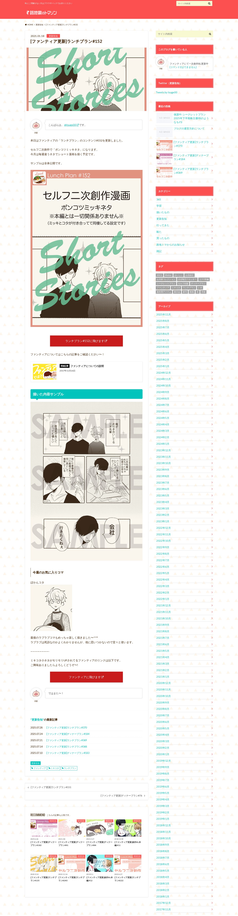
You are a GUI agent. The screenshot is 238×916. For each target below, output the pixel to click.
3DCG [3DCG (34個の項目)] (159, 273)
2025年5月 (162, 337)
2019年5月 (162, 780)
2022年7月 (162, 552)
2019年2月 (162, 799)
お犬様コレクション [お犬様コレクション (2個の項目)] (166, 277)
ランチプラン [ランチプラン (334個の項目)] (189, 285)
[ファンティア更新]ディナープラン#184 (67, 735)
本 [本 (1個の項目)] (198, 289)
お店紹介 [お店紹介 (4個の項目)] (189, 273)
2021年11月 (162, 603)
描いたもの (162, 210)
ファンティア (40, 769)
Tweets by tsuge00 (166, 92)
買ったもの (162, 236)
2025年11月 (162, 312)
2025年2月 (162, 356)
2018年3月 (162, 869)
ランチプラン (70, 769)
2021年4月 (162, 647)
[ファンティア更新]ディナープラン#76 (121, 797)
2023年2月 (162, 508)
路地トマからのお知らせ (169, 242)
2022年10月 (162, 533)
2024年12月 (162, 369)
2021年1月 (162, 666)
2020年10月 (162, 685)
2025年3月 (162, 350)
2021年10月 (162, 609)
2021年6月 (162, 635)
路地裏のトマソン (158, 910)
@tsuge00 (70, 124)
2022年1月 (162, 590)
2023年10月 (162, 457)
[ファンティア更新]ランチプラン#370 (66, 729)
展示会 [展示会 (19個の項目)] (177, 289)
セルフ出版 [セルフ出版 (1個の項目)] (183, 281)
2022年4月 (162, 571)
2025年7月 (162, 324)
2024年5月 (162, 413)
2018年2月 (162, 875)
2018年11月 (162, 818)
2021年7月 (162, 628)
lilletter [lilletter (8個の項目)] (168, 273)
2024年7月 (162, 400)
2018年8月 (162, 837)
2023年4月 (162, 495)
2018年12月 (162, 812)
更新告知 (37, 721)
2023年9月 (162, 464)
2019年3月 (162, 793)
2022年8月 (162, 546)
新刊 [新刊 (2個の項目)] (185, 289)
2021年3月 (162, 654)
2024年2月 (162, 432)
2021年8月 (162, 622)
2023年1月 (162, 514)
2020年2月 (162, 736)
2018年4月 (162, 863)
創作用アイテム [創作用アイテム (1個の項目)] (164, 289)
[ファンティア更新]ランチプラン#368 (66, 748)
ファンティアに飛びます (85, 678)
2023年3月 (162, 502)
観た (158, 229)
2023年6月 (162, 483)
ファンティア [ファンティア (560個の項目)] (163, 285)
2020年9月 (162, 692)
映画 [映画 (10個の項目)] (192, 289)
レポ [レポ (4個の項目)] (200, 285)
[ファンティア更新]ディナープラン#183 (67, 754)
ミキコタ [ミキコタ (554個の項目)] (176, 285)
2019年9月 (162, 755)
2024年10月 (162, 381)
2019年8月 (162, 761)
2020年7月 (162, 704)
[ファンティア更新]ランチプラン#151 (51, 788)
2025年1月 (162, 362)
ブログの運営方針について (179, 128)
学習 (158, 204)
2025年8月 (162, 318)
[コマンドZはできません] (183, 67)
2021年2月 (162, 660)
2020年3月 (162, 730)
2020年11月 (162, 679)
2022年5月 (162, 565)
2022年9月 (162, 540)
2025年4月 (162, 343)
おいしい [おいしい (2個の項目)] (178, 273)
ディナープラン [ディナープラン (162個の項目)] (198, 281)
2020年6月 (162, 711)
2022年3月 (162, 578)
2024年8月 (162, 394)
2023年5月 (162, 489)
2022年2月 (162, 584)
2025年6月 (162, 331)
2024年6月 (162, 407)
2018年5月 (162, 856)
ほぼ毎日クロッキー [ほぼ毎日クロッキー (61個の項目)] (187, 277)
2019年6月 (162, 774)
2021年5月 (162, 641)
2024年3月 (162, 426)
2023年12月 (162, 445)
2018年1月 (162, 882)
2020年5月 (162, 717)
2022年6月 (162, 559)
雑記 (158, 248)
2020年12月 (162, 673)
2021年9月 (162, 616)
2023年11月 (162, 451)
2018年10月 (162, 825)
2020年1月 (162, 742)
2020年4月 (162, 723)
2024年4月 (162, 419)
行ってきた (162, 223)
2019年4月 (162, 787)
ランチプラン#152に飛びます (84, 341)
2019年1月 (162, 806)
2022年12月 (162, 521)
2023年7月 (162, 476)
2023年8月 (162, 470)
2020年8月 (162, 698)
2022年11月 (162, 527)
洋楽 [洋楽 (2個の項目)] (203, 289)
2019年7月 (162, 768)
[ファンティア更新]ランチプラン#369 (66, 741)
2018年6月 (162, 850)
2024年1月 (162, 438)
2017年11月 (162, 894)
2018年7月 (162, 844)
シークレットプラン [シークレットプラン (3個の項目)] (166, 281)
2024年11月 (162, 375)
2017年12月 (162, 888)
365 (158, 198)
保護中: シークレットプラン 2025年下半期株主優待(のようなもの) (183, 116)
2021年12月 (162, 597)
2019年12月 (162, 749)
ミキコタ (55, 769)
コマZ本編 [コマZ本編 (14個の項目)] (204, 277)
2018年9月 (162, 831)
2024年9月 (162, 388)
